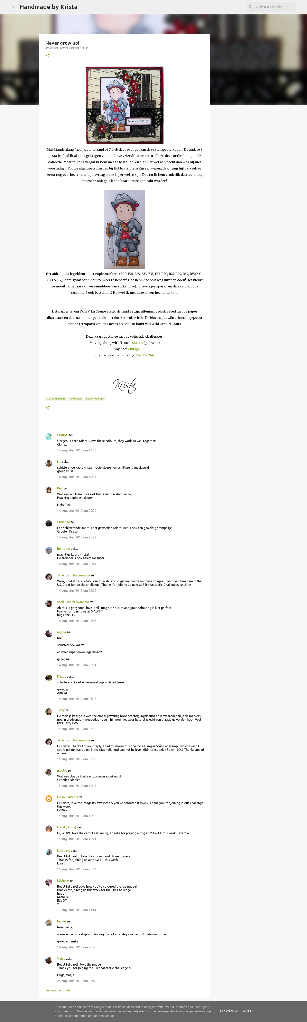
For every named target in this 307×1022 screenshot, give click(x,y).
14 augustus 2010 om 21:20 (76, 590)
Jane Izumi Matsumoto (73, 575)
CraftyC (62, 435)
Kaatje (61, 676)
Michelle (63, 880)
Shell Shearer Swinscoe (73, 602)
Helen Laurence (68, 797)
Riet (60, 488)
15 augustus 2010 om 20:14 (76, 869)
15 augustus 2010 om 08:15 (76, 729)
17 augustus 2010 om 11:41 (76, 910)
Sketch (137, 343)
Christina (63, 522)
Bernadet (63, 548)
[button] (47, 56)
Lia (59, 461)
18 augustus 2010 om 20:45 (76, 947)
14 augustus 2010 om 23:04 (76, 665)
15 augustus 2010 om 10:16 (76, 785)
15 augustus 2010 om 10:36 (76, 816)
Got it (248, 1011)
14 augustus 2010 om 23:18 (76, 698)
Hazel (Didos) (66, 827)
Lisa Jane (63, 850)
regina (61, 632)
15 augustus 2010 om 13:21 (76, 839)
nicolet (62, 770)
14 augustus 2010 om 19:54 (76, 477)
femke (61, 921)
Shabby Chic (145, 355)
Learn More (229, 1011)
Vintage (134, 349)
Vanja (61, 958)
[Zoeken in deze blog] (274, 7)
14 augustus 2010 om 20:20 (76, 510)
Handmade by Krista (48, 6)
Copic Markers (56, 398)
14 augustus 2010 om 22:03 (76, 620)
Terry (61, 710)
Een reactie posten (58, 990)
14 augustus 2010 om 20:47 (76, 564)
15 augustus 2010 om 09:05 (76, 759)
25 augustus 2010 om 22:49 (76, 981)
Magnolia (76, 398)
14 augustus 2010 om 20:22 (76, 537)
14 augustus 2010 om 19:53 (76, 450)
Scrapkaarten (95, 398)
